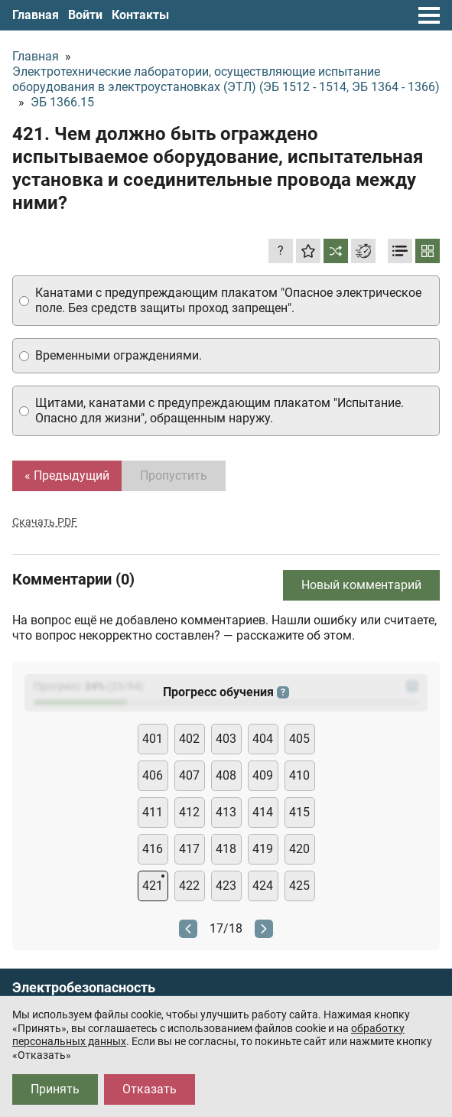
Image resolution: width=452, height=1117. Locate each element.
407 (189, 775)
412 (189, 812)
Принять (55, 1089)
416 (152, 849)
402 (189, 738)
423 (226, 885)
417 (189, 849)
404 (262, 738)
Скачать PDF (44, 522)
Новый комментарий (361, 585)
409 (262, 775)
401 (152, 738)
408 (226, 775)
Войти (85, 15)
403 (226, 738)
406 (152, 775)
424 (262, 885)
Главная (35, 15)
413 (226, 812)
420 (299, 849)
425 (299, 885)
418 (226, 849)
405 (299, 738)
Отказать (149, 1089)
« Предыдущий (66, 475)
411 (152, 812)
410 (299, 775)
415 (299, 812)
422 (189, 885)
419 (262, 849)
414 (262, 812)
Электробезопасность (83, 988)
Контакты (140, 15)
